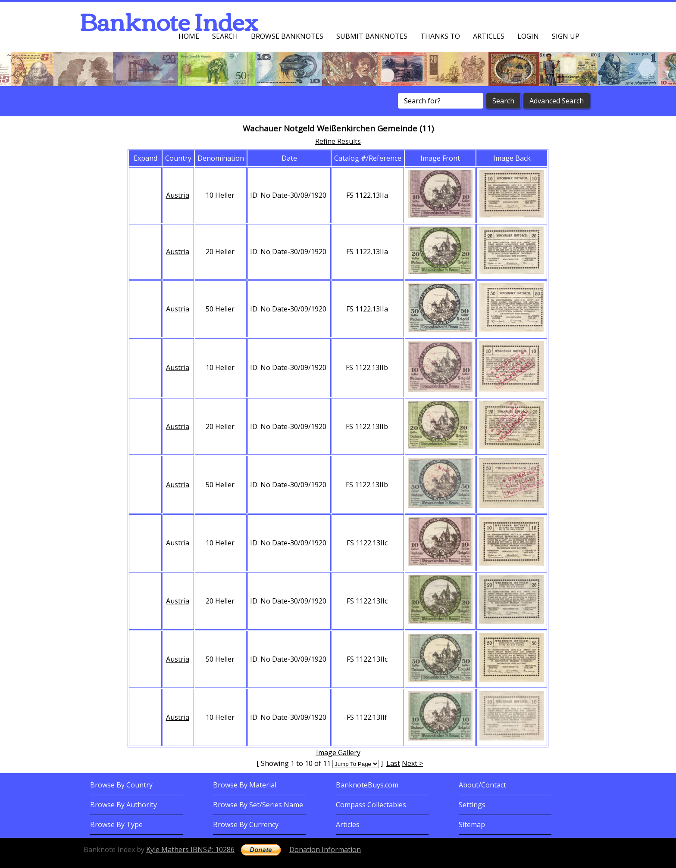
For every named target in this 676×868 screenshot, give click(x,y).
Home (188, 36)
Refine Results (338, 141)
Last (393, 763)
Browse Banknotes (287, 36)
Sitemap (472, 824)
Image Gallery (338, 752)
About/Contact (482, 785)
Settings (472, 804)
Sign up (565, 36)
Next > (412, 763)
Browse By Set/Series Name (258, 804)
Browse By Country (121, 785)
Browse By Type (116, 824)
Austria (177, 195)
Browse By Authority (123, 804)
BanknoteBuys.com (367, 785)
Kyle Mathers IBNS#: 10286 (190, 849)
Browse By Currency (246, 824)
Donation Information (325, 849)
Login (528, 36)
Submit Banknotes (371, 36)
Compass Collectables (371, 804)
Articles (488, 36)
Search (225, 36)
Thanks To (440, 36)
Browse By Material (244, 785)
